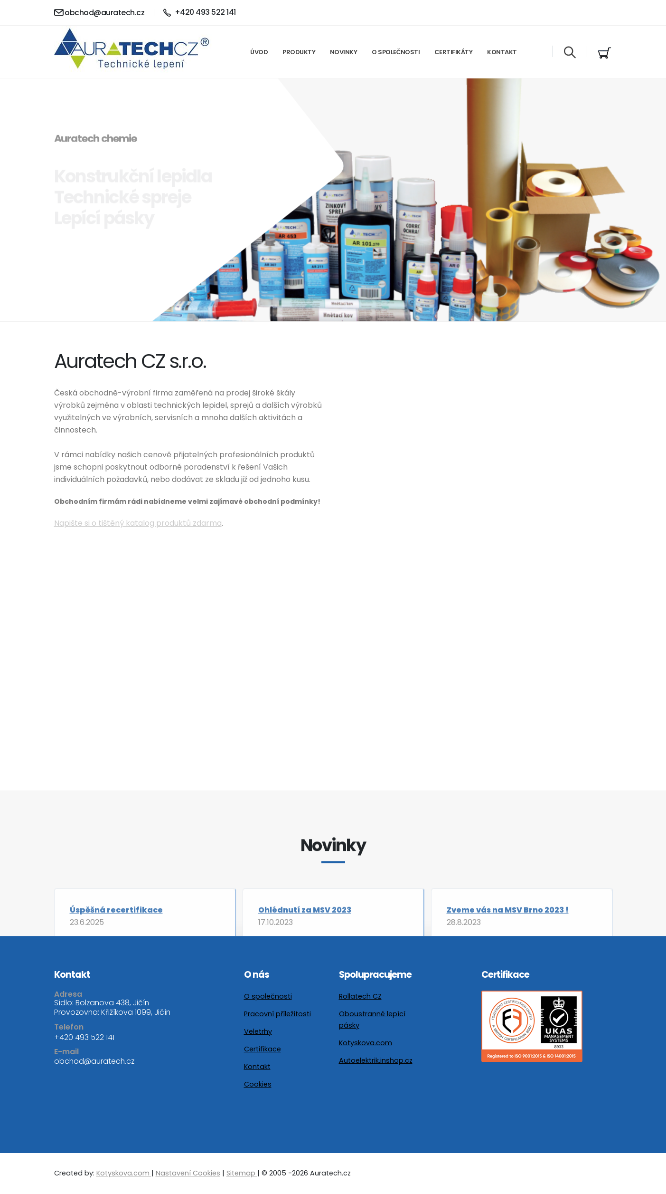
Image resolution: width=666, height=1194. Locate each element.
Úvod (259, 52)
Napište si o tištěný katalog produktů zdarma (138, 523)
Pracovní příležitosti (277, 1014)
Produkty (298, 52)
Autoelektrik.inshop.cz (376, 1060)
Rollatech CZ (360, 996)
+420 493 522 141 (84, 1037)
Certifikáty (453, 52)
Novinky (343, 52)
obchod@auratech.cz (99, 12)
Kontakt (502, 52)
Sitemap (241, 1173)
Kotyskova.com (365, 1043)
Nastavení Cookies (188, 1173)
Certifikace (262, 1049)
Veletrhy (258, 1031)
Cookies (258, 1084)
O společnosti (396, 52)
